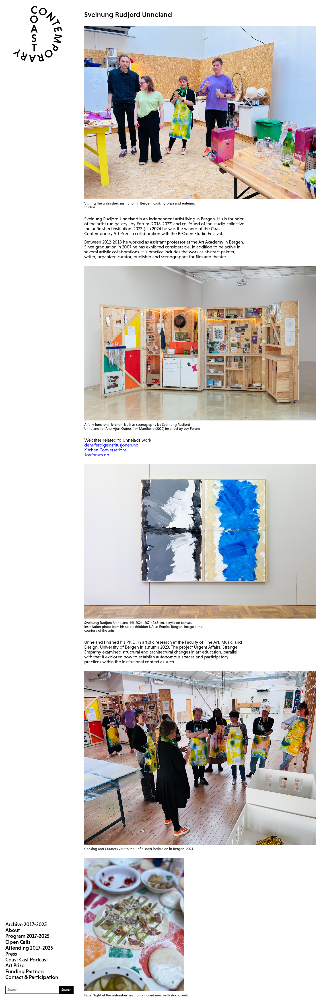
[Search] (32, 990)
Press (11, 954)
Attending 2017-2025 (29, 948)
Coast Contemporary (34, 34)
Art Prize (15, 965)
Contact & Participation (31, 977)
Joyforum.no (96, 454)
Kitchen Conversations (105, 449)
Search (66, 990)
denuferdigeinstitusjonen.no (111, 445)
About (12, 930)
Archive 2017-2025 (26, 924)
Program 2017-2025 (27, 936)
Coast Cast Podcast (26, 960)
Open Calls (17, 942)
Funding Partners (24, 971)
